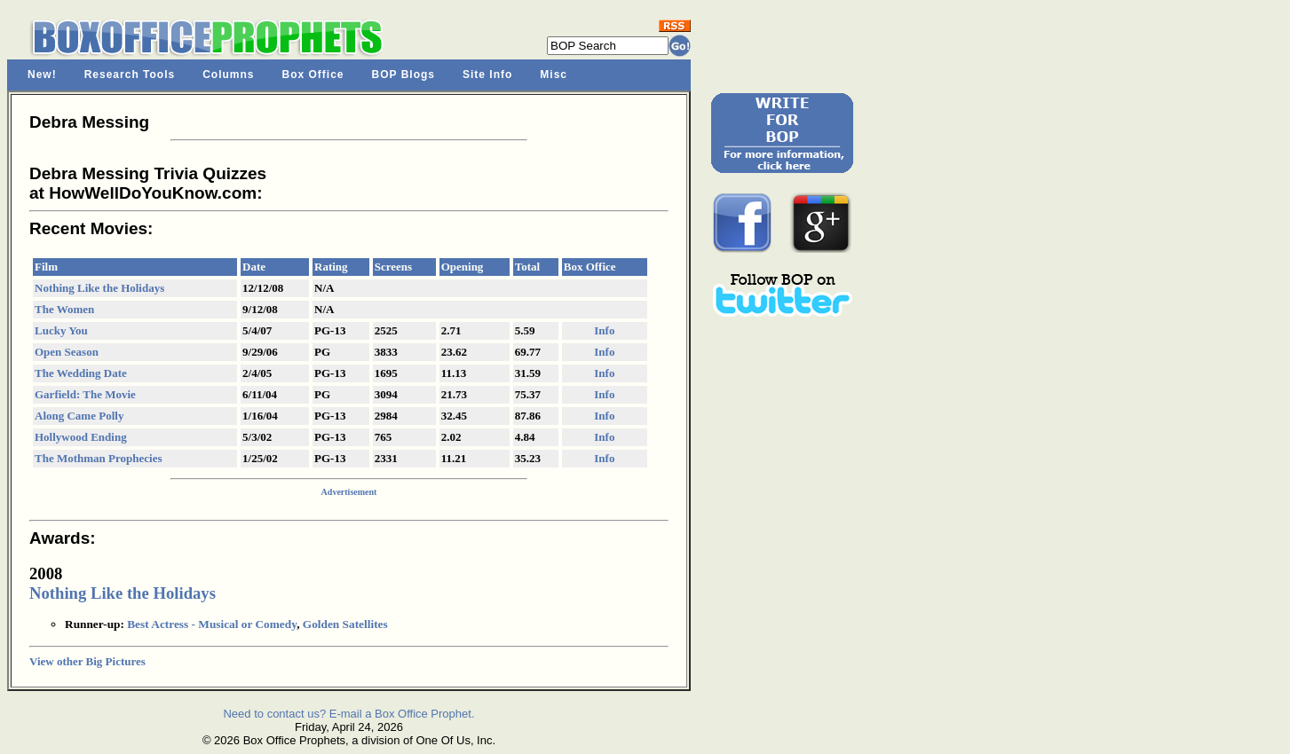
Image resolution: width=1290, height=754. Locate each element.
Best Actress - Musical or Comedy (212, 624)
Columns (228, 74)
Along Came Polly (79, 415)
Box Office (313, 74)
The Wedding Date (81, 373)
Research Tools (129, 74)
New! (42, 74)
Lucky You (61, 330)
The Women (64, 309)
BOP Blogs (403, 74)
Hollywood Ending (81, 437)
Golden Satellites (345, 624)
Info (604, 330)
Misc (553, 74)
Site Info (487, 74)
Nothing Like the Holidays (99, 288)
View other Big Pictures (87, 661)
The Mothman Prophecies (98, 458)
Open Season (67, 351)
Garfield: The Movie (85, 394)
